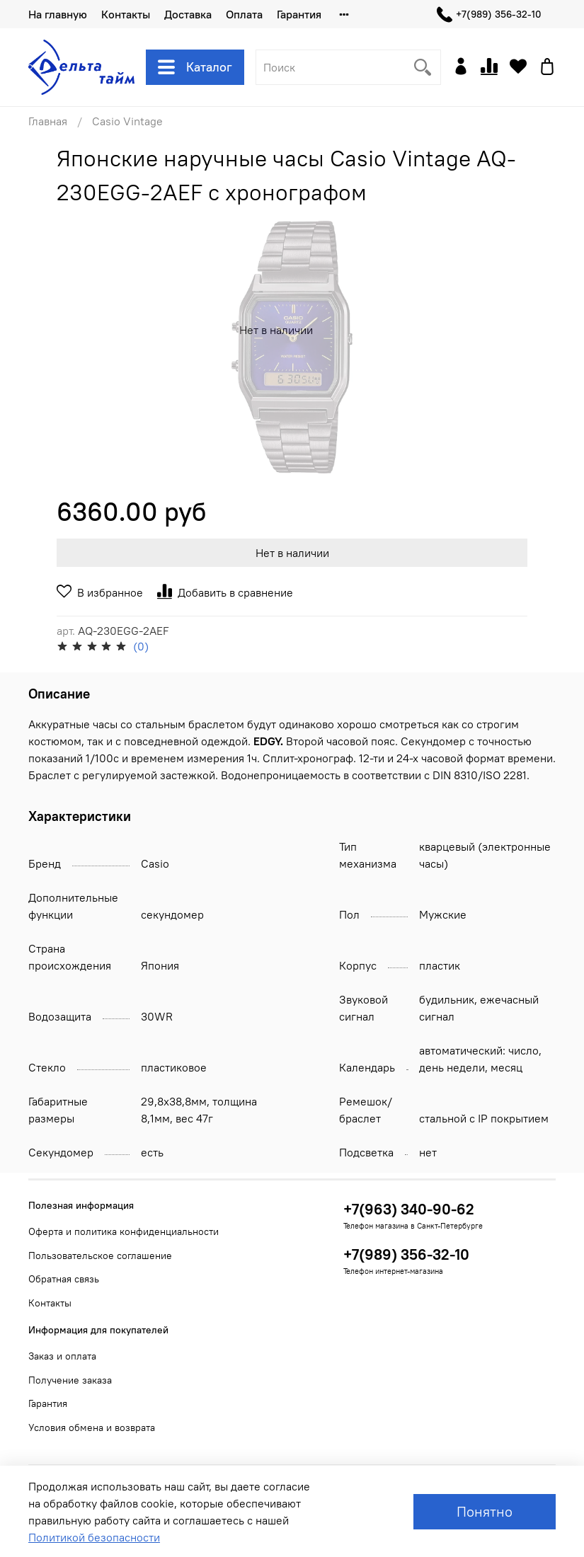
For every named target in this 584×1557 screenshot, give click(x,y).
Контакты (125, 14)
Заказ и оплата (62, 1356)
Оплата (244, 14)
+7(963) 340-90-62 (408, 1209)
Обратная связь (63, 1278)
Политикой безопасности (94, 1537)
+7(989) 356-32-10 (489, 14)
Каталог (195, 67)
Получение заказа (70, 1380)
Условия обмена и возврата (91, 1427)
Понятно (485, 1511)
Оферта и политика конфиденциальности (123, 1231)
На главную (57, 14)
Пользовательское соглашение (100, 1255)
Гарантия (299, 14)
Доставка (188, 14)
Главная (47, 121)
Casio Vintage (127, 121)
